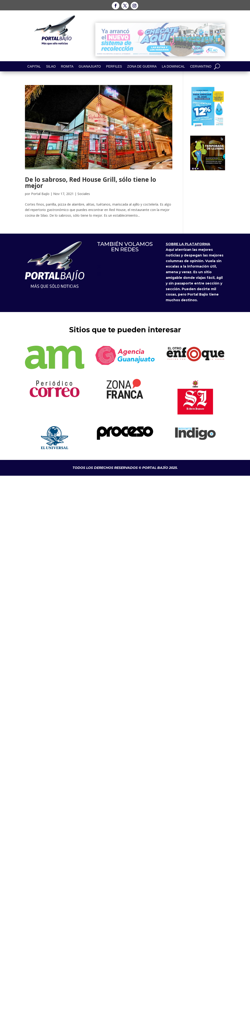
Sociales (83, 193)
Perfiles (114, 66)
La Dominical (173, 66)
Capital (34, 66)
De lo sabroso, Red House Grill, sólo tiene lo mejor (90, 182)
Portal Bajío (40, 193)
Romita (67, 66)
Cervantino (200, 66)
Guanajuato (90, 66)
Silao (51, 66)
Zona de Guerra (142, 66)
